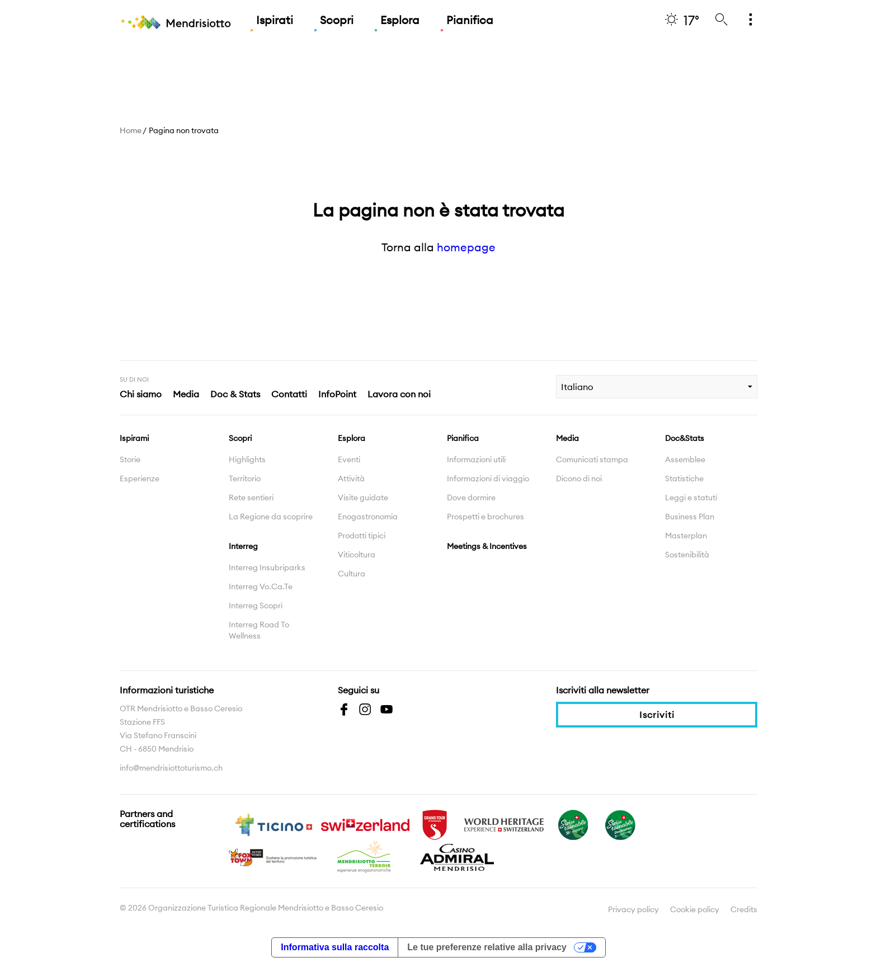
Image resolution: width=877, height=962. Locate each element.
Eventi (349, 459)
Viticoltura (356, 555)
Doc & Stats (235, 394)
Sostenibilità (687, 555)
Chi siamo (141, 394)
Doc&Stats (684, 438)
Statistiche (684, 478)
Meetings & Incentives (487, 546)
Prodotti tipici (361, 536)
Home (131, 130)
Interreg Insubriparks (267, 567)
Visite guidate (363, 497)
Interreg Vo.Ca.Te (261, 586)
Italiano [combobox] (577, 386)
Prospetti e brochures (485, 516)
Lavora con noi (399, 394)
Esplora (399, 20)
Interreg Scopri (255, 605)
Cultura (351, 574)
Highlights (247, 459)
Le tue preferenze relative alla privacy (487, 947)
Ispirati (274, 20)
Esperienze (139, 478)
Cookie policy (694, 909)
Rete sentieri (251, 497)
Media (186, 394)
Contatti (289, 394)
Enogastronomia (368, 516)
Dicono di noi (579, 478)
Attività (351, 478)
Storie (130, 459)
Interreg (243, 546)
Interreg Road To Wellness (259, 630)
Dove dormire (471, 497)
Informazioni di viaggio (488, 478)
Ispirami (134, 438)
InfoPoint (337, 394)
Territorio (245, 478)
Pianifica (469, 20)
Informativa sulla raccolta (335, 947)
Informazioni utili (476, 459)
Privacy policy (633, 909)
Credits (743, 909)
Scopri (336, 20)
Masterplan (686, 536)
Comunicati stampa (592, 459)
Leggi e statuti (691, 497)
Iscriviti (657, 714)
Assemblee (685, 459)
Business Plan (689, 516)
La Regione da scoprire (271, 516)
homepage (466, 247)
